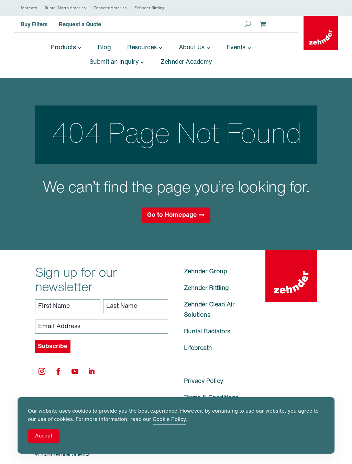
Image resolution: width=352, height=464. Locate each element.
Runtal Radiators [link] (207, 332)
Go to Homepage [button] (172, 215)
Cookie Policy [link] (169, 419)
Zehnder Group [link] (205, 272)
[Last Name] (135, 306)
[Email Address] (101, 327)
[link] (321, 33)
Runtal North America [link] (65, 8)
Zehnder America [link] (110, 8)
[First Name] (67, 306)
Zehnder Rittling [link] (149, 8)
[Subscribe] (52, 346)
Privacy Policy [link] (203, 381)
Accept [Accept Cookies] (43, 436)
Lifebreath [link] (27, 8)
